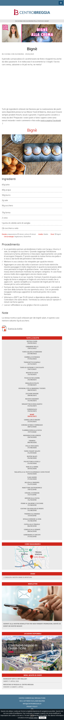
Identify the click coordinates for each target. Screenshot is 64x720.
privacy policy (33, 718)
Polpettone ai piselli (32, 461)
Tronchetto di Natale (32, 362)
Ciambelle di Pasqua (32, 357)
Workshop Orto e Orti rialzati (15, 679)
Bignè (32, 414)
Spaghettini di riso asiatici (32, 404)
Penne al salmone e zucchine (32, 503)
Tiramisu (32, 441)
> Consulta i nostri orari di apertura (17, 577)
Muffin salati (32, 456)
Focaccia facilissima (32, 378)
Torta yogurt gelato (32, 451)
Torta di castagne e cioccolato (32, 367)
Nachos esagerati (32, 399)
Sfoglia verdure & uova (32, 519)
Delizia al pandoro (32, 482)
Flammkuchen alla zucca (32, 430)
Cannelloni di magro (32, 420)
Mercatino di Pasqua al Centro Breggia (18, 684)
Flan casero (32, 477)
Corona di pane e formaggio (32, 425)
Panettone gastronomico (32, 488)
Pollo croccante (32, 446)
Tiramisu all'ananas (32, 514)
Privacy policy (32, 706)
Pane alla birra (32, 467)
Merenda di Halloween (32, 435)
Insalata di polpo (32, 383)
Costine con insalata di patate (32, 509)
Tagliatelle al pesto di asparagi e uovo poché (32, 472)
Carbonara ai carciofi (32, 535)
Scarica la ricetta (15, 328)
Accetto (42, 718)
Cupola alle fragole (32, 524)
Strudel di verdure (32, 493)
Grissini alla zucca (32, 498)
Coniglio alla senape (32, 529)
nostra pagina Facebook (50, 120)
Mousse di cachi (32, 373)
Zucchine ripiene (32, 394)
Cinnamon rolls (32, 346)
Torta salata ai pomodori (32, 352)
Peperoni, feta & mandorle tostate (32, 388)
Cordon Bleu (32, 409)
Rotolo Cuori (32, 341)
